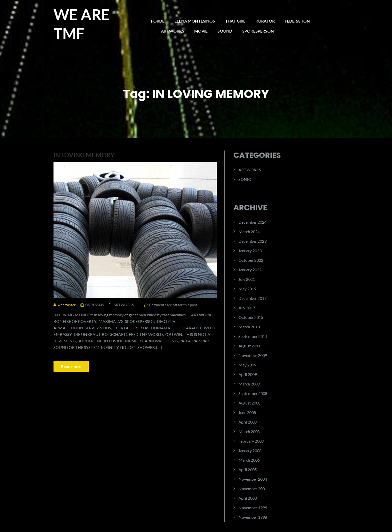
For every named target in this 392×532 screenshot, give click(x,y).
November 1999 (252, 507)
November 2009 (252, 355)
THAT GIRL (235, 21)
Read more (71, 366)
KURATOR (265, 21)
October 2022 (250, 260)
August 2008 (249, 403)
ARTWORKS (172, 31)
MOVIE (201, 31)
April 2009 (247, 374)
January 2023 (250, 250)
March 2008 (249, 431)
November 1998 (252, 517)
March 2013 (249, 326)
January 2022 (250, 269)
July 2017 (246, 307)
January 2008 (250, 450)
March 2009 (249, 383)
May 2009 (247, 364)
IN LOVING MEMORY (84, 155)
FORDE (157, 21)
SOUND (225, 31)
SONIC (244, 179)
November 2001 (252, 488)
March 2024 (249, 231)
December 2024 (252, 222)
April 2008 (247, 422)
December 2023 (252, 241)
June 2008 (247, 412)
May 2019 (247, 288)
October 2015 (250, 317)
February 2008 (251, 441)
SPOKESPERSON (258, 31)
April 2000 (247, 498)
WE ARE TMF (82, 23)
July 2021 (246, 279)
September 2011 (252, 336)
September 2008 (252, 393)
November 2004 (252, 479)
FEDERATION (297, 21)
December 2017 (252, 298)
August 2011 (249, 345)
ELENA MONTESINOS (194, 21)
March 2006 (249, 460)
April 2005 (247, 469)
